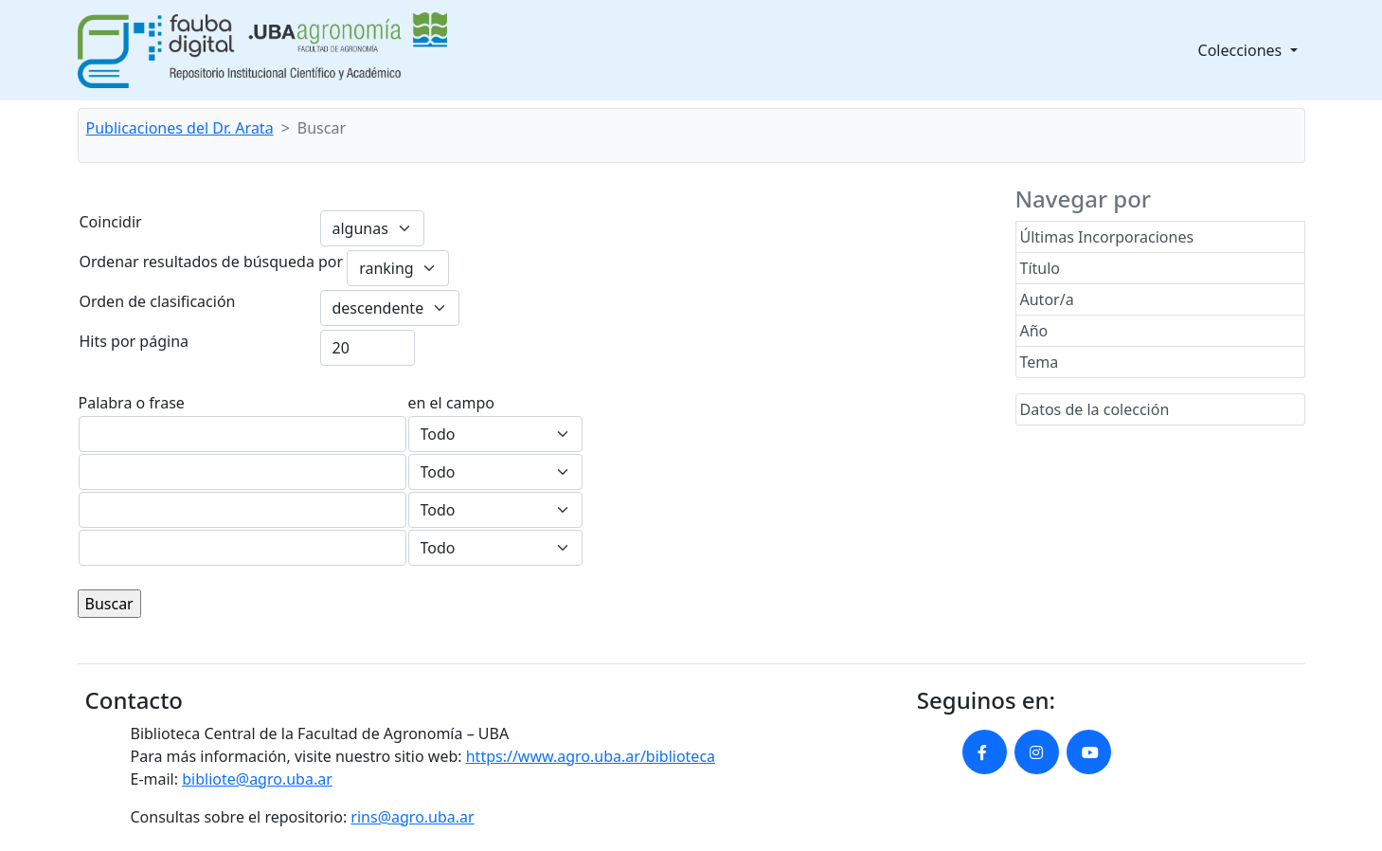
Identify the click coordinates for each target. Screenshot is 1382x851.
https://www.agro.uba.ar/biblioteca (590, 756)
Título (1040, 268)
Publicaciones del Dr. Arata (180, 128)
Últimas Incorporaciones (1107, 236)
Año (1034, 330)
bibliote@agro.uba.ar (257, 779)
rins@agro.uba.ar (412, 816)
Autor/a (1047, 299)
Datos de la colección (1095, 409)
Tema (1039, 362)
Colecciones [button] (1242, 50)
